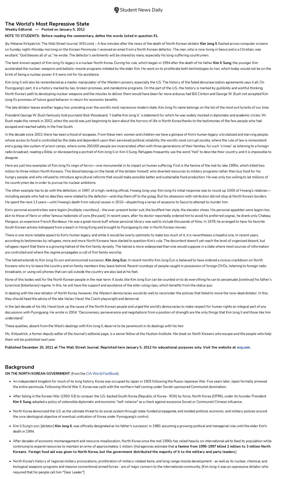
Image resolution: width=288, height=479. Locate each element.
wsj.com (243, 347)
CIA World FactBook (102, 373)
